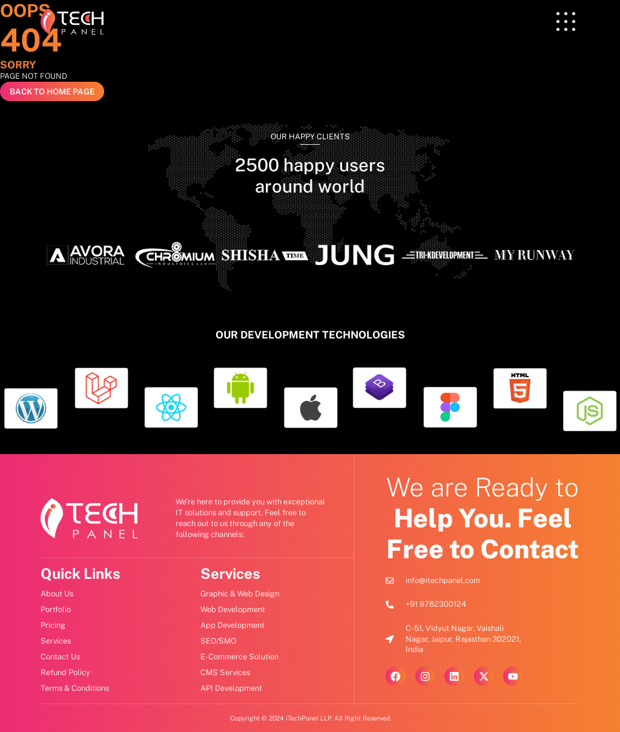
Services (230, 573)
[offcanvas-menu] (565, 22)
